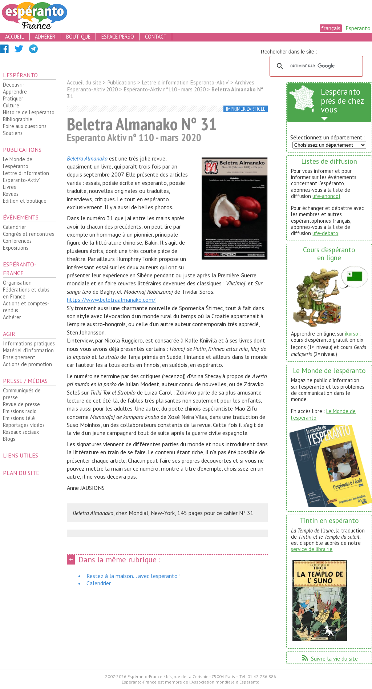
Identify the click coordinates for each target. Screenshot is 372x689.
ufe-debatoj (326, 233)
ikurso (351, 333)
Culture (11, 105)
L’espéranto (20, 75)
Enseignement (19, 357)
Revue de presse (21, 404)
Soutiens (13, 133)
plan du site (21, 472)
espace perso (117, 36)
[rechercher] (315, 66)
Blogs (9, 438)
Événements (21, 217)
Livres (9, 186)
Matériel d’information (28, 350)
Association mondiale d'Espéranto (225, 682)
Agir (9, 333)
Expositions (15, 247)
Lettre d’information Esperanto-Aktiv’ (26, 176)
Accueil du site (84, 82)
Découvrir (13, 84)
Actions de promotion (27, 364)
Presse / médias (25, 380)
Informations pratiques (29, 343)
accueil (14, 36)
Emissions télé (19, 418)
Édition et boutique (24, 200)
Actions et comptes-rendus (26, 307)
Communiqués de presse (22, 394)
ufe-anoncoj (326, 196)
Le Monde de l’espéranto (17, 163)
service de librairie (311, 549)
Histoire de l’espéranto (28, 112)
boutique (78, 36)
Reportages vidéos (24, 424)
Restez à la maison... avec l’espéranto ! (133, 575)
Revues (11, 193)
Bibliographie (17, 119)
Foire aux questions (24, 126)
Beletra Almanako (87, 158)
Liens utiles (20, 455)
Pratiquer (13, 98)
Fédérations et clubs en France (26, 293)
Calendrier (14, 226)
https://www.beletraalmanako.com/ (111, 299)
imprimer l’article (246, 109)
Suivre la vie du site (329, 658)
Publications (22, 149)
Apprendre (15, 91)
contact (156, 36)
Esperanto (358, 28)
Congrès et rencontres (28, 233)
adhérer (45, 36)
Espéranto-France (19, 269)
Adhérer (12, 317)
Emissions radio (20, 411)
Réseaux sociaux (21, 431)
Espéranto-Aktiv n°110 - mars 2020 (165, 89)
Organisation (17, 282)
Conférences (17, 240)
